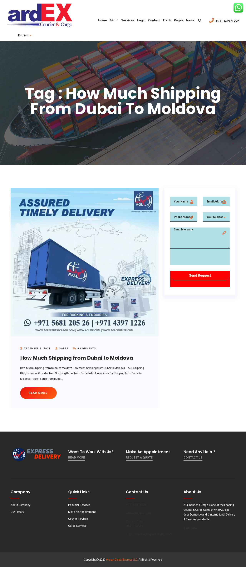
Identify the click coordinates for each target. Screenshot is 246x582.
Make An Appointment (82, 513)
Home (102, 20)
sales (63, 348)
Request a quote (139, 459)
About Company (20, 506)
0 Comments (84, 348)
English (24, 35)
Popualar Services (79, 506)
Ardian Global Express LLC (121, 561)
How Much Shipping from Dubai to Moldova (81, 358)
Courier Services (78, 520)
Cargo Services (77, 527)
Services (127, 20)
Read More (76, 459)
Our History (17, 513)
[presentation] (199, 257)
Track (167, 20)
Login (141, 20)
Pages (178, 20)
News (190, 20)
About (114, 20)
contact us (193, 459)
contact (154, 20)
